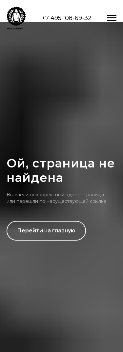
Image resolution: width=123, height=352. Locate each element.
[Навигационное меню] (111, 18)
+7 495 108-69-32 (67, 18)
